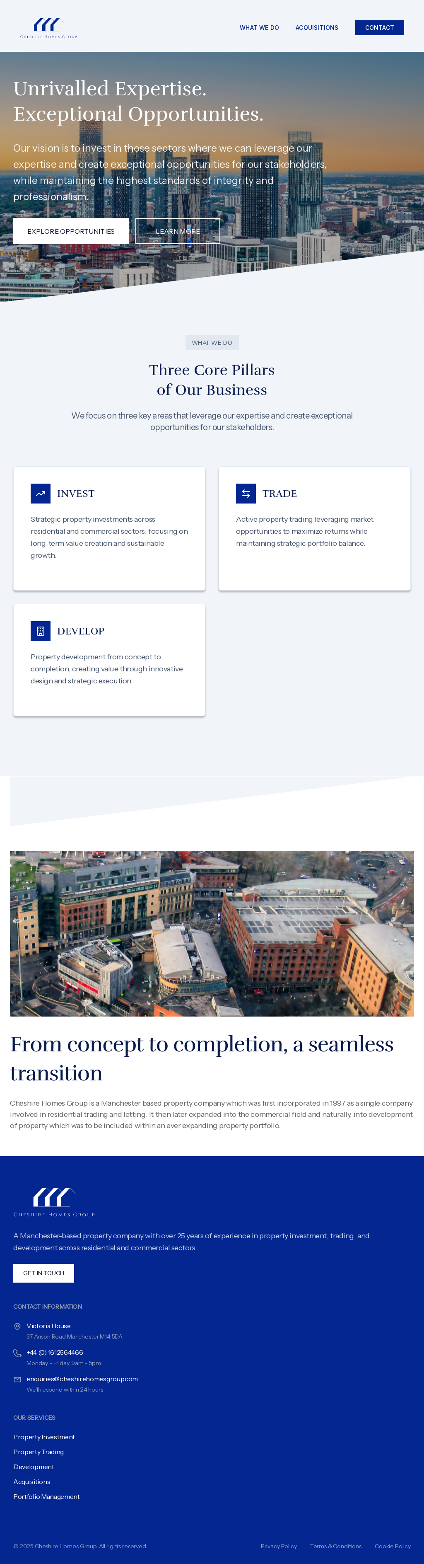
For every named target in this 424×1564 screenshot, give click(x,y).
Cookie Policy (393, 1546)
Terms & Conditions (335, 1546)
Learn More (178, 231)
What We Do (259, 27)
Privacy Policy (279, 1546)
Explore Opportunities (71, 231)
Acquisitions (317, 27)
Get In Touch (43, 1273)
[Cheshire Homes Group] (52, 27)
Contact (379, 27)
